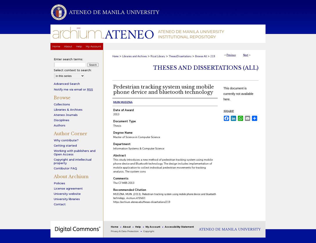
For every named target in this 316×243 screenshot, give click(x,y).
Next (245, 55)
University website (67, 193)
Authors (59, 125)
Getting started (65, 145)
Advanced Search (67, 83)
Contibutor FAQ (65, 168)
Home (115, 56)
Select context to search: (73, 70)
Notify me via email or (73, 89)
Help (138, 226)
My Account (153, 226)
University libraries (67, 199)
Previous (231, 55)
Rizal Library (158, 56)
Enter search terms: (68, 59)
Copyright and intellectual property (73, 161)
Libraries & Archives (68, 109)
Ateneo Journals (66, 115)
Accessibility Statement (179, 226)
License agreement (68, 188)
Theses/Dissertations (180, 56)
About (127, 226)
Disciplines (61, 120)
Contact (60, 204)
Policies (59, 183)
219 (212, 56)
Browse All (201, 56)
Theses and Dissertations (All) (206, 68)
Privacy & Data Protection (125, 231)
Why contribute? (66, 140)
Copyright (148, 231)
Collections (62, 104)
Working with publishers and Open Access (74, 152)
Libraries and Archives (134, 56)
